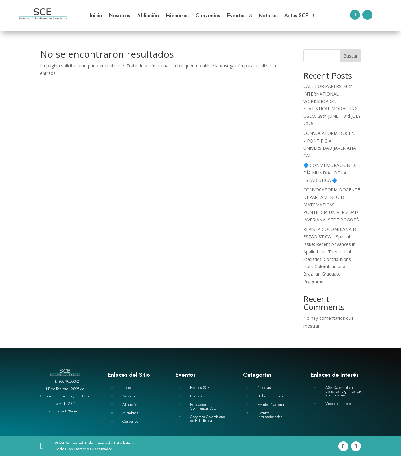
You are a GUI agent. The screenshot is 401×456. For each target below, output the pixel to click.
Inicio (96, 16)
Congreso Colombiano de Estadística (207, 418)
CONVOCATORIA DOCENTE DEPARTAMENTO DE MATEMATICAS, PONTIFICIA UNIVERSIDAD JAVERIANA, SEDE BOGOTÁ (331, 204)
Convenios (207, 16)
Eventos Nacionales (273, 404)
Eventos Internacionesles (270, 415)
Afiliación (148, 16)
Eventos (236, 16)
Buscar (350, 56)
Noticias (268, 16)
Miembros (177, 16)
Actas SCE (296, 16)
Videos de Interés (338, 404)
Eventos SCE (200, 388)
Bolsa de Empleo (271, 396)
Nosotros (119, 16)
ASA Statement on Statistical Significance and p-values (343, 391)
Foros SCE (198, 396)
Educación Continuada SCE (203, 406)
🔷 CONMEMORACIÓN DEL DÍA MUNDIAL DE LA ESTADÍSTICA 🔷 (331, 172)
